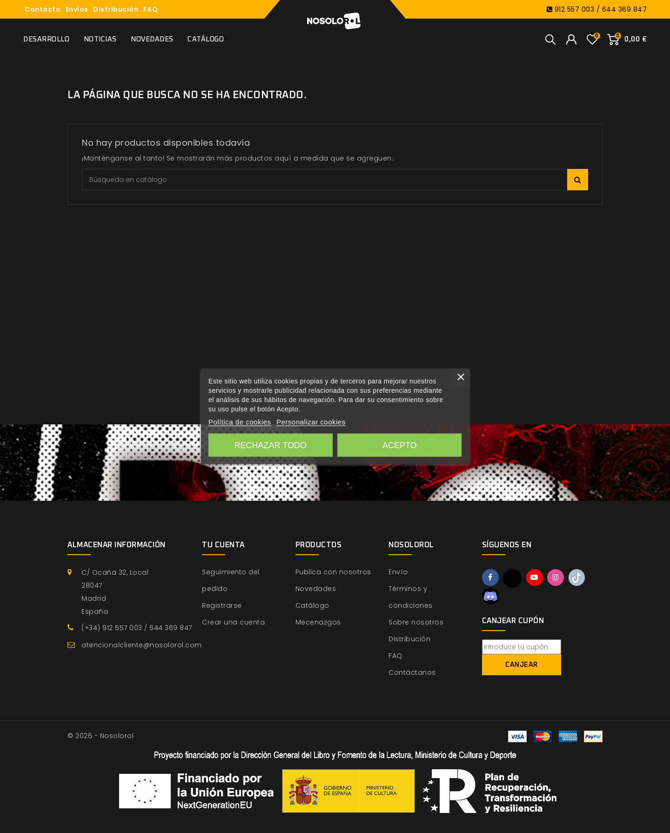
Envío (398, 572)
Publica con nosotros (333, 572)
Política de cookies (239, 422)
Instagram (558, 578)
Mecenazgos (318, 622)
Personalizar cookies (310, 422)
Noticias (100, 39)
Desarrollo (46, 39)
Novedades (152, 39)
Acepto (399, 445)
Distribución (115, 9)
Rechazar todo (270, 445)
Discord (491, 596)
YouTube (536, 578)
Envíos (77, 9)
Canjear (521, 665)
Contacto (42, 9)
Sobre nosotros (416, 622)
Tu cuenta (223, 545)
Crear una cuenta (233, 622)
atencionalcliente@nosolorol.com (141, 645)
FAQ (150, 9)
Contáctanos (412, 672)
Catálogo (206, 39)
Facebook (491, 578)
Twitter (513, 578)
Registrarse (222, 605)
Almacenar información (116, 545)
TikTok (580, 578)
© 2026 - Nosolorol (100, 735)
